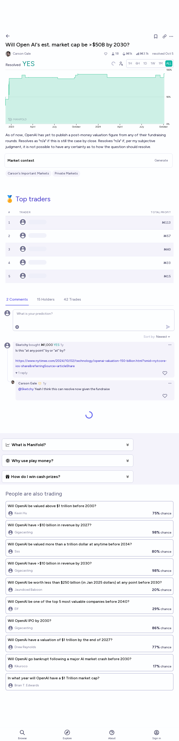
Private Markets (66, 173)
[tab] (17, 299)
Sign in (156, 735)
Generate (161, 160)
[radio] (130, 63)
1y (62, 345)
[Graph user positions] (120, 63)
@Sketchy (26, 389)
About (112, 735)
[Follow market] (155, 36)
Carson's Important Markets (28, 173)
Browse (22, 735)
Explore (67, 734)
